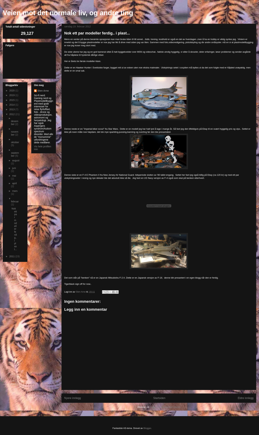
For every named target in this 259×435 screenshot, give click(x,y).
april (14, 183)
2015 (12, 100)
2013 (12, 109)
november (14, 133)
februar (15, 201)
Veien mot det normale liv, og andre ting (68, 13)
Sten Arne (43, 90)
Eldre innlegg (245, 398)
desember (14, 122)
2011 (12, 256)
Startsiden (159, 398)
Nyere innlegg (72, 398)
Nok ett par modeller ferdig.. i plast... (14, 229)
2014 (12, 104)
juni (14, 168)
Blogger (147, 428)
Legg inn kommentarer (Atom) (165, 407)
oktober (15, 142)
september (15, 154)
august (15, 160)
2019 (12, 95)
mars (14, 191)
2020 (12, 90)
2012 (12, 114)
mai (14, 175)
